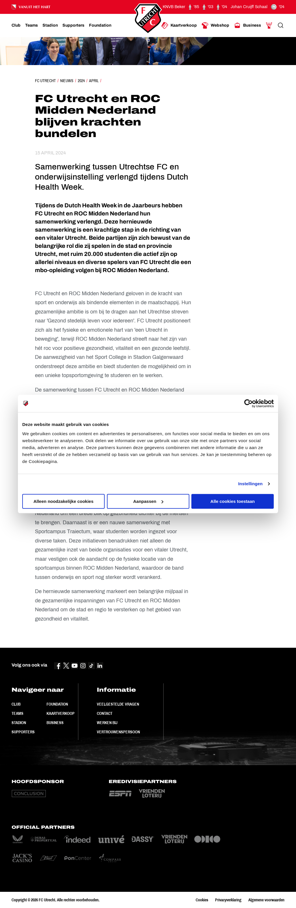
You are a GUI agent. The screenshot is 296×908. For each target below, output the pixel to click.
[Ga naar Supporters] (73, 25)
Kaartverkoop (61, 713)
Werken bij (107, 722)
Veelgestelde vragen (118, 704)
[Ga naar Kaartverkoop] (179, 25)
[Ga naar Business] (247, 25)
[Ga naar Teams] (31, 25)
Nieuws (66, 80)
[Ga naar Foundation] (100, 25)
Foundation (57, 704)
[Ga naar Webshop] (215, 25)
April (94, 80)
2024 (81, 80)
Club (16, 704)
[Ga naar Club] (16, 25)
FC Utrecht (45, 80)
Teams (17, 713)
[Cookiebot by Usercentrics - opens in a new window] (248, 403)
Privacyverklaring (228, 900)
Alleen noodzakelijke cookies (64, 501)
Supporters (23, 731)
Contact (104, 713)
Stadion (19, 722)
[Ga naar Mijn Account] (269, 25)
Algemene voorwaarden (266, 900)
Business (55, 722)
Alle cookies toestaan (232, 501)
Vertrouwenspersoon (118, 731)
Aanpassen (148, 501)
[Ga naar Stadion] (50, 25)
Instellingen (250, 483)
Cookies (202, 900)
